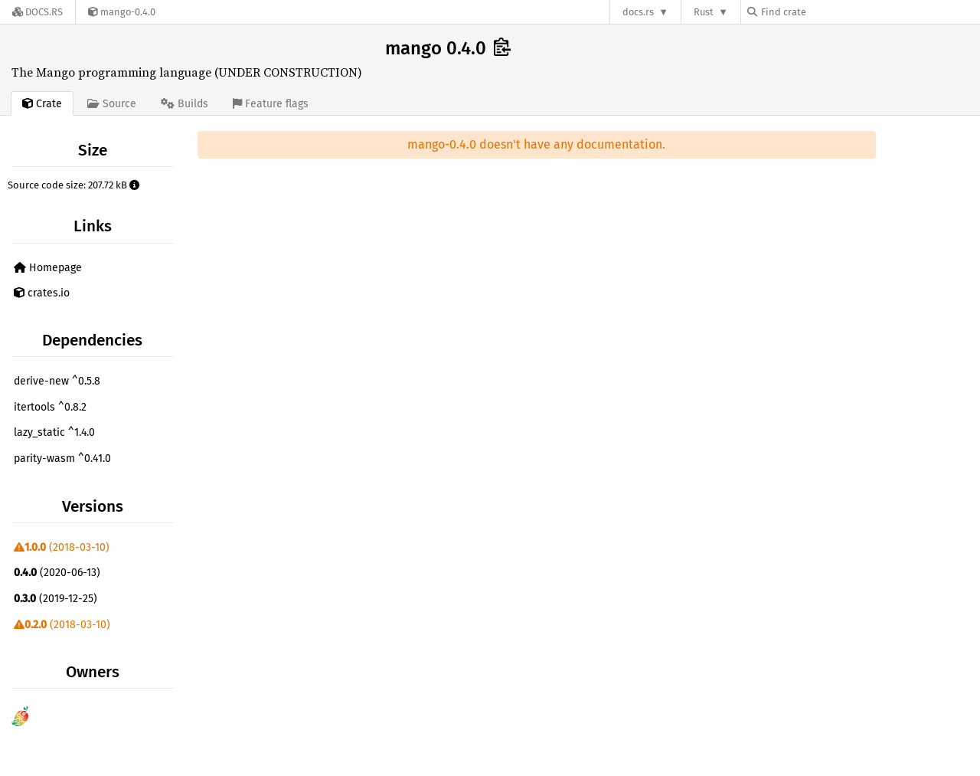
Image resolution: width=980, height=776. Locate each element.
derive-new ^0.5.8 (57, 381)
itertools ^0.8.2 (50, 407)
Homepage (48, 267)
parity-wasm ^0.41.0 (62, 458)
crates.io (42, 293)
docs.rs (638, 12)
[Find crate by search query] (824, 12)
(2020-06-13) (57, 572)
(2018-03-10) (61, 547)
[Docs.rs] (37, 12)
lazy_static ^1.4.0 (54, 432)
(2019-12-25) (55, 598)
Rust (704, 12)
